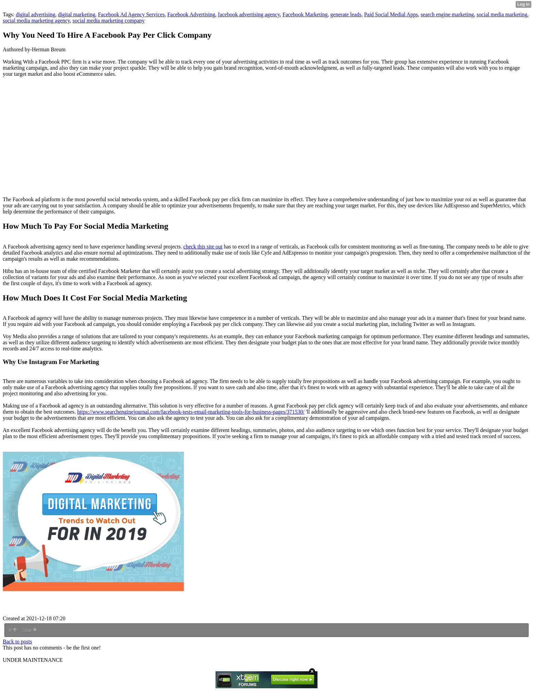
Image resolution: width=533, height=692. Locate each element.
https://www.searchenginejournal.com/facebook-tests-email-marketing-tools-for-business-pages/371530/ (191, 412)
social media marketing (502, 14)
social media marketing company (109, 20)
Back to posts (17, 641)
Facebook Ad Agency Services (131, 14)
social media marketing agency (36, 20)
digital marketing (76, 14)
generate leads (345, 14)
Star (29, 630)
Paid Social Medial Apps (391, 14)
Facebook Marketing (305, 14)
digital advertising (35, 14)
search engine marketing (447, 14)
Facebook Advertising (191, 14)
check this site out (202, 246)
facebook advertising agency (249, 14)
